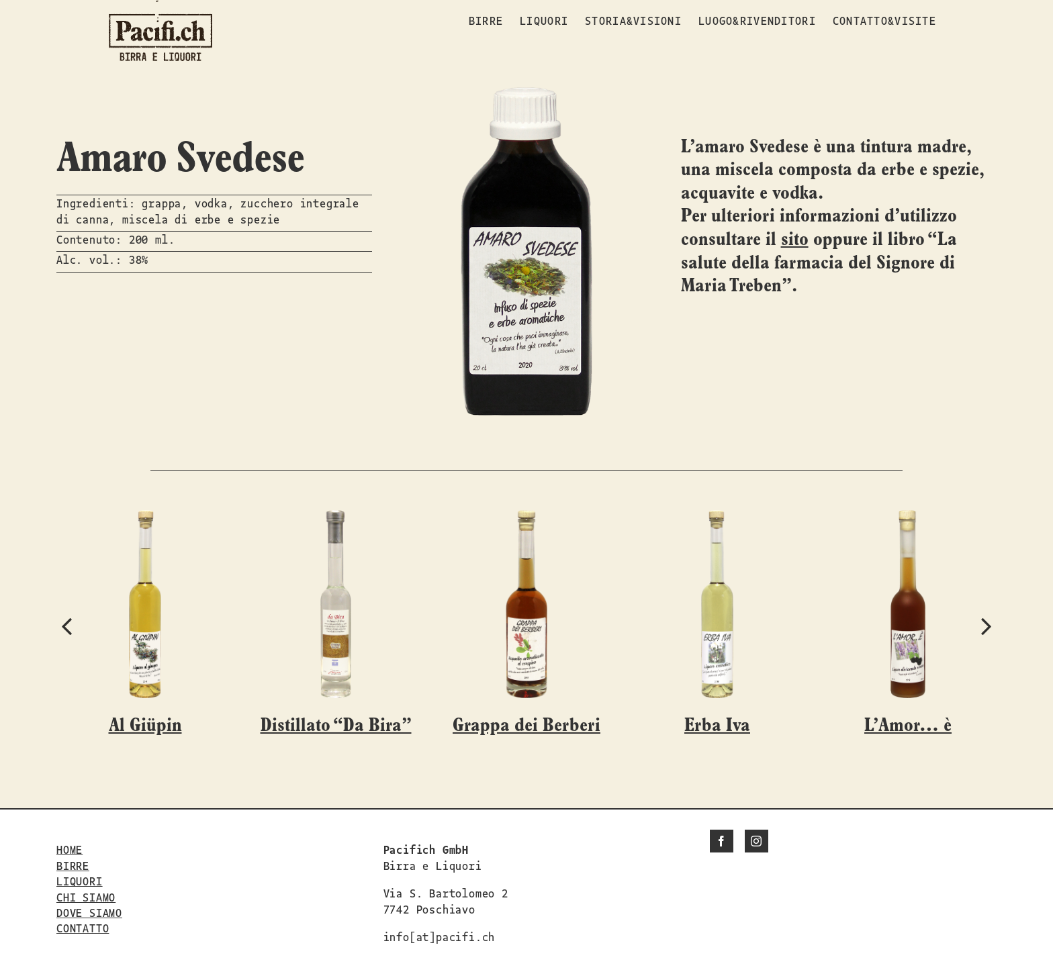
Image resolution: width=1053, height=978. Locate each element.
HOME (69, 849)
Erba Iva (717, 726)
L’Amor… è (908, 726)
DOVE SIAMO (89, 912)
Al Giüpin (145, 726)
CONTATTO (82, 928)
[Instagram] (756, 841)
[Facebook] (721, 841)
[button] (66, 626)
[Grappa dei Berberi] (526, 518)
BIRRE (72, 865)
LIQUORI (79, 881)
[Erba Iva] (717, 518)
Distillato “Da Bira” (336, 726)
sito (795, 240)
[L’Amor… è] (907, 518)
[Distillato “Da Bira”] (335, 518)
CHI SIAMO (86, 897)
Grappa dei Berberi (526, 726)
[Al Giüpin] (145, 518)
